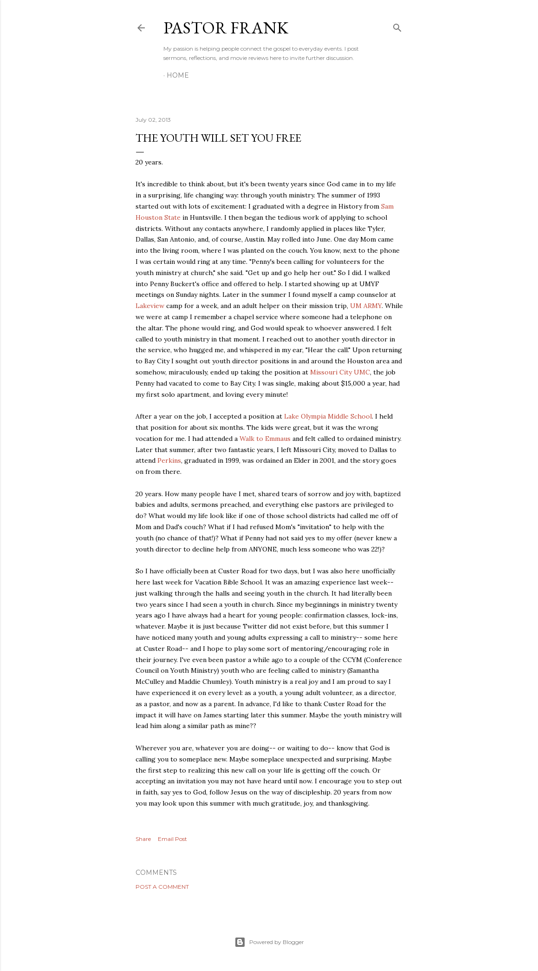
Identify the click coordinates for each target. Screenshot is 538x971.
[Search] (397, 26)
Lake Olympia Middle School (328, 416)
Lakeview (150, 306)
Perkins (169, 460)
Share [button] (143, 838)
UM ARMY (366, 306)
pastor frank (225, 28)
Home (178, 75)
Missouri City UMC (340, 372)
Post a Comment (162, 886)
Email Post (172, 838)
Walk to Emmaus (266, 438)
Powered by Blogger (269, 942)
